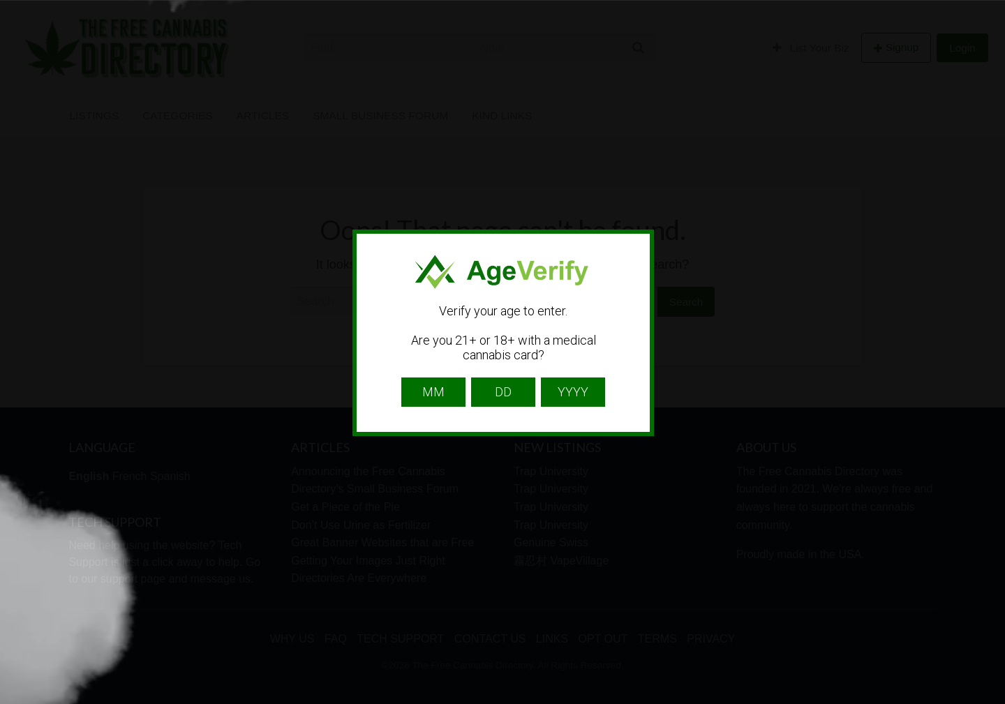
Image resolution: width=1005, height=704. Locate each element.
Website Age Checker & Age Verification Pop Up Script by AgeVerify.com (987, 700)
